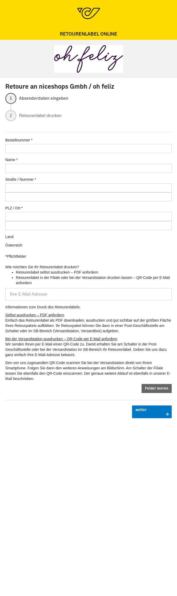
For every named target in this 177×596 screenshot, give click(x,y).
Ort (17, 208)
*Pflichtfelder (15, 256)
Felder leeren (156, 388)
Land (9, 237)
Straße (10, 179)
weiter (141, 410)
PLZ (8, 208)
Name (10, 160)
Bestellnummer (17, 140)
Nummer (27, 179)
